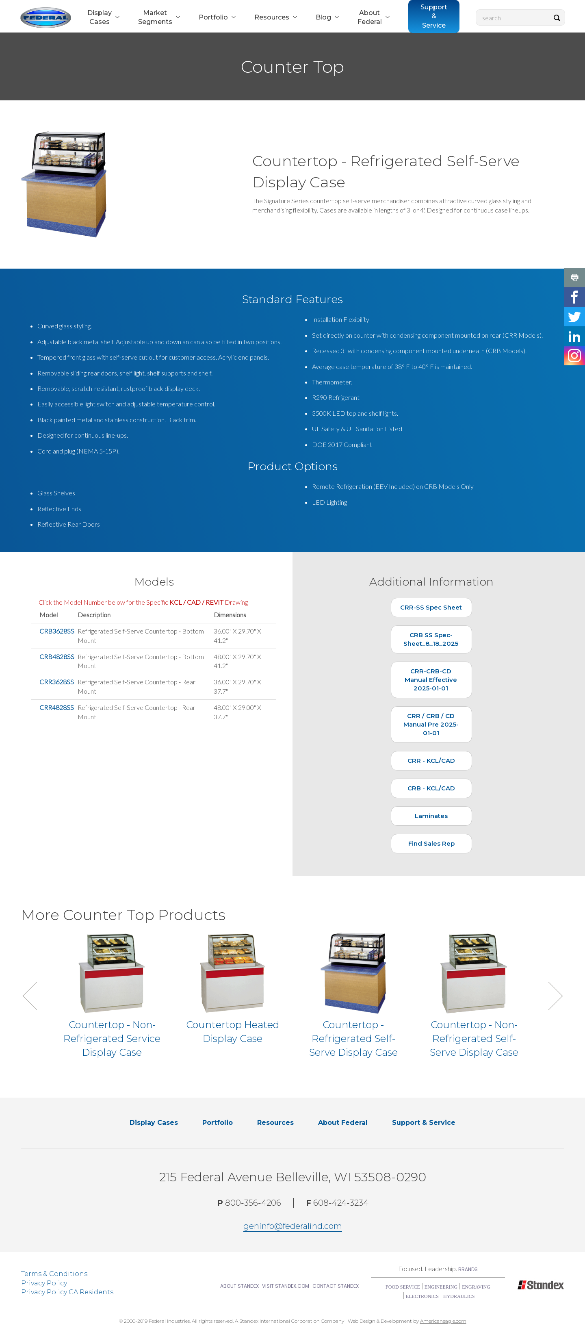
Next (548, 996)
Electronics (422, 1296)
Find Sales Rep (431, 843)
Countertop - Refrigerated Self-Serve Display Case (353, 1038)
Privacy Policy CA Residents (67, 1292)
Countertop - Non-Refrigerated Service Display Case (111, 1038)
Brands (468, 1269)
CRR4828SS (56, 707)
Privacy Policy (44, 1283)
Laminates (431, 816)
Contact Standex (335, 1286)
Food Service (403, 1287)
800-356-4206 (249, 1203)
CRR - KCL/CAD (431, 760)
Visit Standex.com (285, 1286)
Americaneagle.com (443, 1321)
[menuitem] (102, 17)
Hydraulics (458, 1296)
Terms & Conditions (54, 1274)
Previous (36, 996)
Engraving (476, 1287)
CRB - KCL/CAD (431, 788)
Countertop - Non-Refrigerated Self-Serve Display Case (474, 1038)
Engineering (441, 1287)
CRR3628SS (56, 682)
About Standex (239, 1286)
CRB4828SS (56, 656)
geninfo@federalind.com (292, 1226)
